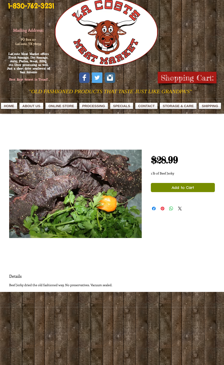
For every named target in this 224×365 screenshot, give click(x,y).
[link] (189, 78)
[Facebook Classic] (84, 77)
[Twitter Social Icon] (97, 77)
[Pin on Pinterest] (162, 208)
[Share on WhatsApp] (171, 208)
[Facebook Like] (129, 77)
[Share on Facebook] (154, 208)
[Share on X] (180, 208)
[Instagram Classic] (110, 77)
